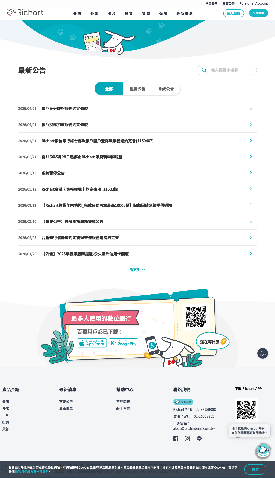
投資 (5, 422)
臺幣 (5, 401)
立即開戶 (259, 13)
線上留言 (123, 408)
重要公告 (66, 401)
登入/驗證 (233, 13)
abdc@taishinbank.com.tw (194, 428)
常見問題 (123, 401)
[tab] (109, 88)
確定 (255, 469)
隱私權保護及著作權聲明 (31, 471)
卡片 (5, 415)
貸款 (5, 428)
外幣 (5, 408)
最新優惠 (66, 408)
